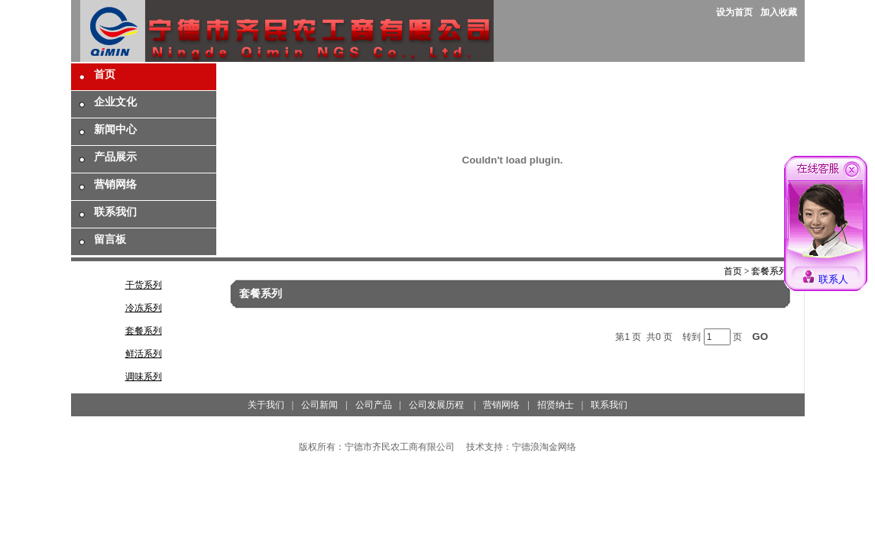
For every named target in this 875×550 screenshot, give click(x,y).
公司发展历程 (436, 405)
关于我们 (266, 405)
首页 (104, 74)
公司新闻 (319, 405)
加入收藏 (778, 12)
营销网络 (115, 184)
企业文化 (115, 102)
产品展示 (115, 157)
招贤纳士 (555, 405)
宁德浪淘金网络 (544, 447)
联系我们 (115, 212)
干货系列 (143, 285)
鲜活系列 (143, 353)
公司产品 (373, 405)
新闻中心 (115, 129)
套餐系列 (143, 330)
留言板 (110, 239)
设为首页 (734, 12)
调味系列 (143, 376)
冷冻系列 (143, 307)
